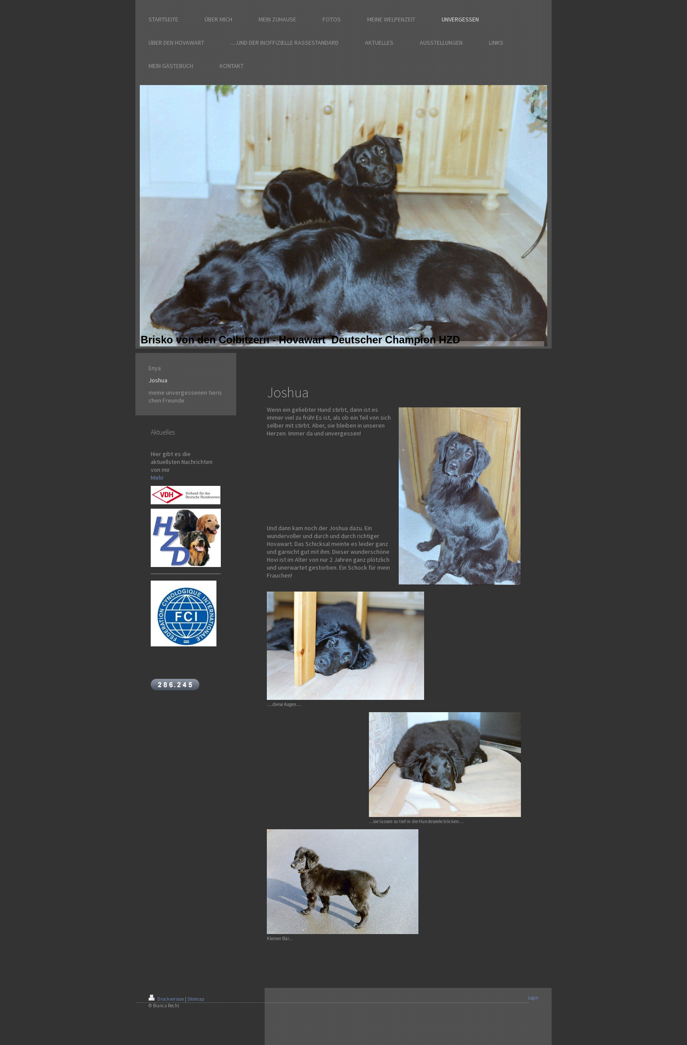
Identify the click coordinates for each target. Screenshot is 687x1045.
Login (533, 998)
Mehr (157, 477)
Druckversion (167, 999)
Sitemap (196, 999)
